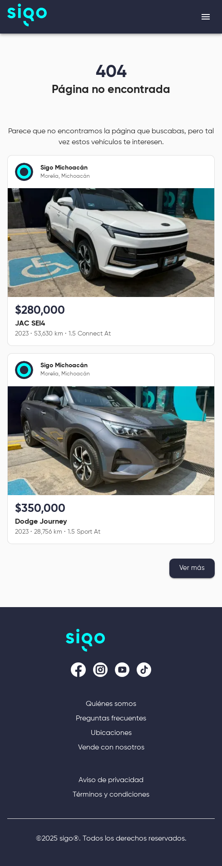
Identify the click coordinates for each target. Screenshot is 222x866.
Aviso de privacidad (111, 780)
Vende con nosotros (111, 747)
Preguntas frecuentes (111, 718)
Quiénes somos (111, 704)
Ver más (192, 568)
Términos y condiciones (111, 794)
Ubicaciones (111, 733)
